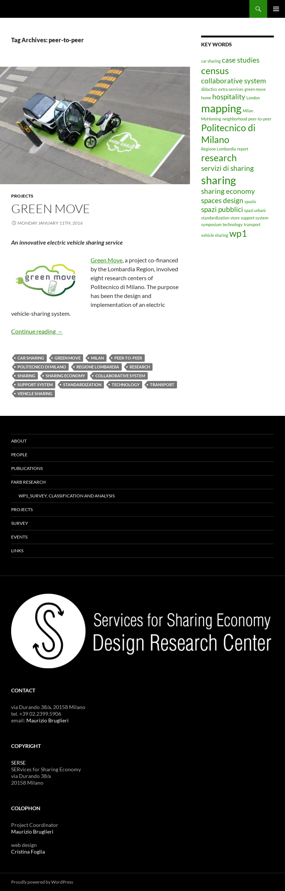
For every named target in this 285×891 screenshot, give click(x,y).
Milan (97, 357)
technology (126, 384)
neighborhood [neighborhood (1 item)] (234, 118)
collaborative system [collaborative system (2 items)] (233, 80)
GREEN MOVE (50, 208)
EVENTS (19, 537)
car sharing (30, 357)
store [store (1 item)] (235, 217)
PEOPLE (19, 454)
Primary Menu (276, 9)
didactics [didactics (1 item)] (209, 89)
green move (68, 357)
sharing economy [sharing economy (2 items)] (228, 191)
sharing (26, 375)
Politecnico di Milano (41, 366)
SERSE (18, 762)
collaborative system (120, 375)
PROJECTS (22, 196)
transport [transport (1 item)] (252, 224)
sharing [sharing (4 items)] (218, 179)
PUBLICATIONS (27, 468)
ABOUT (19, 441)
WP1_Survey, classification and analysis (67, 496)
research (140, 366)
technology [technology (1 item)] (233, 224)
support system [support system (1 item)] (254, 217)
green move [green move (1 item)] (255, 89)
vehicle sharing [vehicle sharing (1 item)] (214, 235)
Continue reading (37, 331)
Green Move (106, 260)
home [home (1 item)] (206, 97)
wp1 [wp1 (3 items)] (238, 233)
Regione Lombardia (97, 366)
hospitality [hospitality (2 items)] (228, 96)
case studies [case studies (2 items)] (240, 60)
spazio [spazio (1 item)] (250, 201)
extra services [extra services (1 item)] (230, 89)
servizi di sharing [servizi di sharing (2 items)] (227, 168)
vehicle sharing (34, 393)
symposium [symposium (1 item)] (211, 224)
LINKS (17, 550)
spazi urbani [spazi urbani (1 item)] (255, 210)
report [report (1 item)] (242, 148)
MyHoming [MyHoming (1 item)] (211, 118)
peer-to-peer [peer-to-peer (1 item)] (259, 118)
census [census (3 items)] (215, 70)
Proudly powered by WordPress (42, 882)
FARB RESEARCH (28, 482)
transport (162, 384)
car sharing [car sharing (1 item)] (211, 61)
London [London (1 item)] (253, 97)
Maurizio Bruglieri (47, 720)
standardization (82, 384)
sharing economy (65, 375)
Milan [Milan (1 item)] (248, 110)
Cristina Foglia (28, 851)
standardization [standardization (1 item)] (215, 217)
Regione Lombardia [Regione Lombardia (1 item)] (218, 148)
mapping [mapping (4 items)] (221, 108)
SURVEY (19, 523)
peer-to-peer (128, 357)
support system (35, 384)
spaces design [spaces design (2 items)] (222, 200)
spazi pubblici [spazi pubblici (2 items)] (222, 209)
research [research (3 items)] (219, 157)
